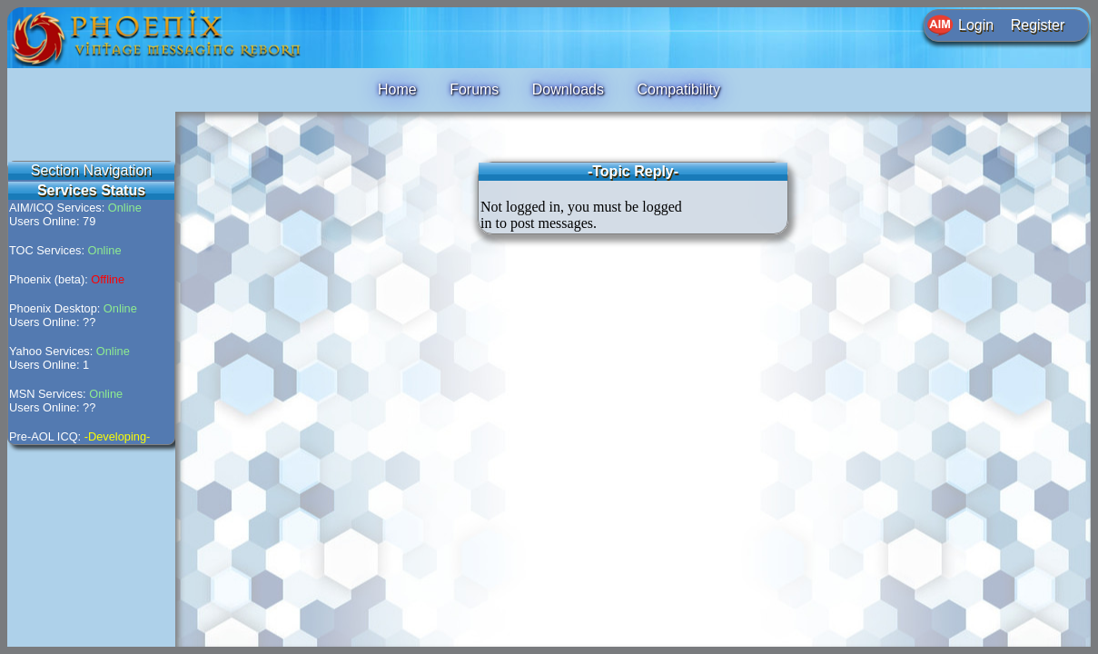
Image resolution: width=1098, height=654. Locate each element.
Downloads (568, 89)
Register (1038, 25)
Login (976, 25)
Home (397, 89)
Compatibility (678, 89)
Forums (474, 89)
